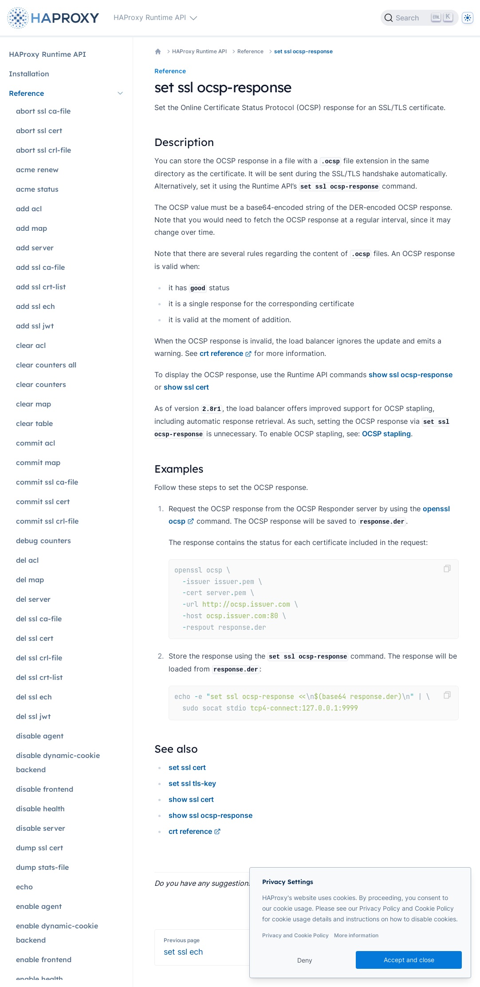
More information (356, 935)
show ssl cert (186, 387)
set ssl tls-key (192, 783)
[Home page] (55, 18)
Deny (304, 960)
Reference (250, 51)
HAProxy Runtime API (199, 51)
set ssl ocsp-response (303, 51)
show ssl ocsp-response (410, 374)
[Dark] (467, 17)
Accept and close (409, 959)
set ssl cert (187, 767)
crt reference (226, 353)
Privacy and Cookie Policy (295, 935)
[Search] (420, 18)
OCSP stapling (386, 433)
